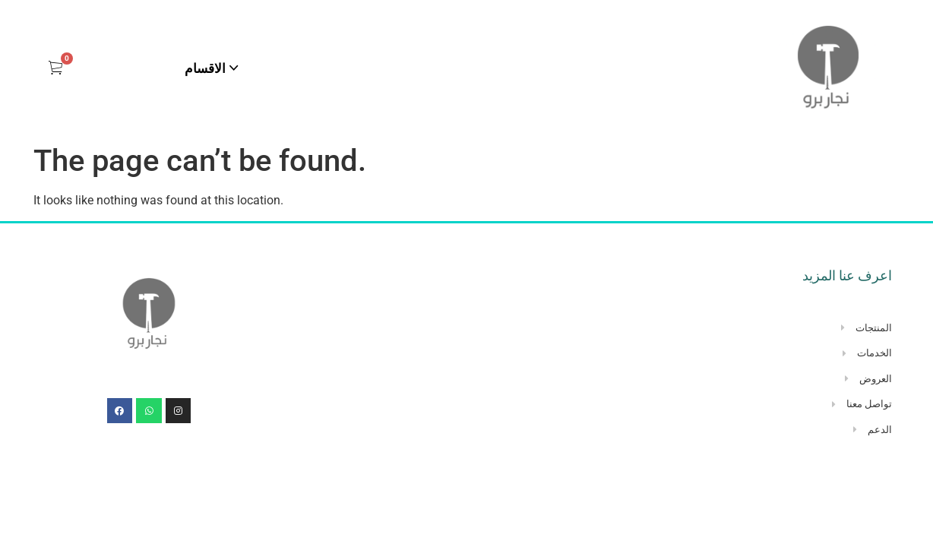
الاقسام (205, 68)
